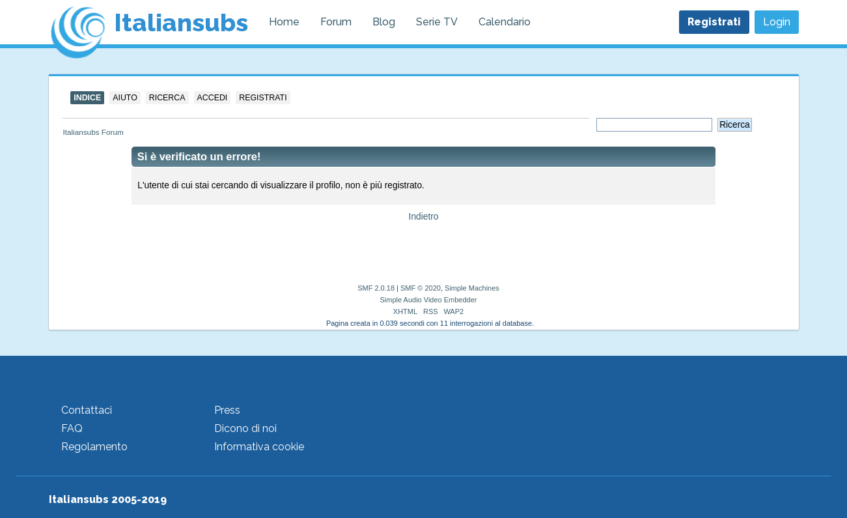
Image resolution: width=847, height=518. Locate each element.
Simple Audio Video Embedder (428, 300)
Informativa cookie (259, 446)
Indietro (424, 217)
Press (227, 410)
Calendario (505, 22)
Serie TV (437, 22)
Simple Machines (472, 288)
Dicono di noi (245, 428)
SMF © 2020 (420, 288)
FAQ (72, 428)
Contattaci (86, 410)
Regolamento (94, 446)
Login (776, 22)
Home (284, 22)
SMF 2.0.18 (376, 288)
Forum (336, 22)
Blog (383, 22)
